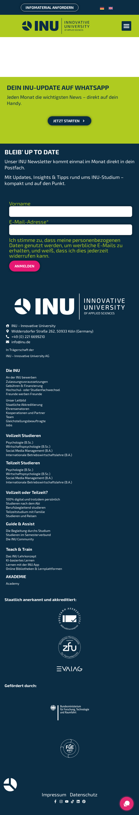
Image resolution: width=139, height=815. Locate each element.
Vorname (19, 203)
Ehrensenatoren (17, 409)
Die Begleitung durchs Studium (28, 531)
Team (10, 417)
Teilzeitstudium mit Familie (25, 512)
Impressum (54, 794)
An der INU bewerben (21, 377)
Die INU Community (20, 539)
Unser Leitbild (16, 400)
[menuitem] (102, 7)
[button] (126, 26)
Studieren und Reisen (21, 516)
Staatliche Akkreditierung (24, 404)
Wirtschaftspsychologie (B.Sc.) (28, 446)
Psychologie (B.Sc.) (19, 442)
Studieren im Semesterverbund (28, 535)
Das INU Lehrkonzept (21, 556)
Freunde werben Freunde (24, 394)
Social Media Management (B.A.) (29, 450)
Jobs (9, 425)
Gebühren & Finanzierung (24, 386)
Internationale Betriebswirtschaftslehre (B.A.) (39, 455)
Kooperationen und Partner (25, 413)
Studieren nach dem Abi (23, 503)
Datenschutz (83, 794)
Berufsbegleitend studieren (25, 507)
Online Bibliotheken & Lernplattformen (34, 569)
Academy (12, 583)
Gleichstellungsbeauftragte (26, 421)
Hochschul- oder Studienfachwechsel (33, 390)
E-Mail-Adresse (29, 221)
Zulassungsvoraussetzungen (27, 381)
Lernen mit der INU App (22, 564)
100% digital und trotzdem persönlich (33, 499)
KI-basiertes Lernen (20, 560)
